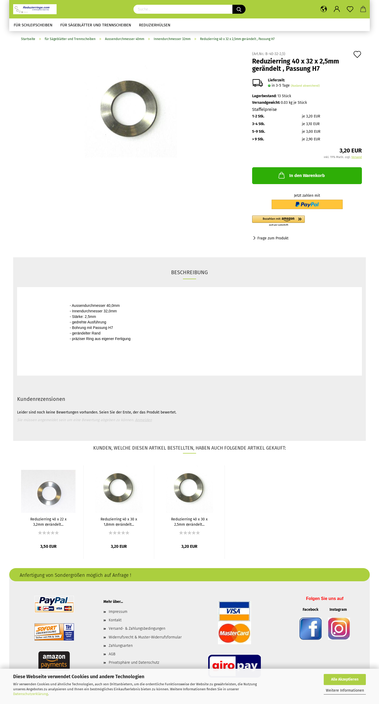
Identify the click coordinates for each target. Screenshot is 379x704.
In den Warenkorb (301, 175)
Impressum (118, 611)
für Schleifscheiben (33, 25)
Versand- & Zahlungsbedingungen (137, 628)
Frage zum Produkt (272, 238)
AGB (112, 654)
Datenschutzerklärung (30, 694)
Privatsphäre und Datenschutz (134, 662)
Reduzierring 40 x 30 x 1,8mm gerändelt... (119, 521)
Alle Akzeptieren (344, 679)
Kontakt (115, 620)
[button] (307, 221)
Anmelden (143, 420)
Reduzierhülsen (154, 25)
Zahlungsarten (121, 645)
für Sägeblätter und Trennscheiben (95, 25)
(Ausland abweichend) (305, 85)
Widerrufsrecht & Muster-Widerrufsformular (145, 637)
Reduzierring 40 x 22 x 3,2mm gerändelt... (48, 521)
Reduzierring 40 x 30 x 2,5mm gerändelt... (189, 521)
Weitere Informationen (345, 690)
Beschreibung (189, 272)
